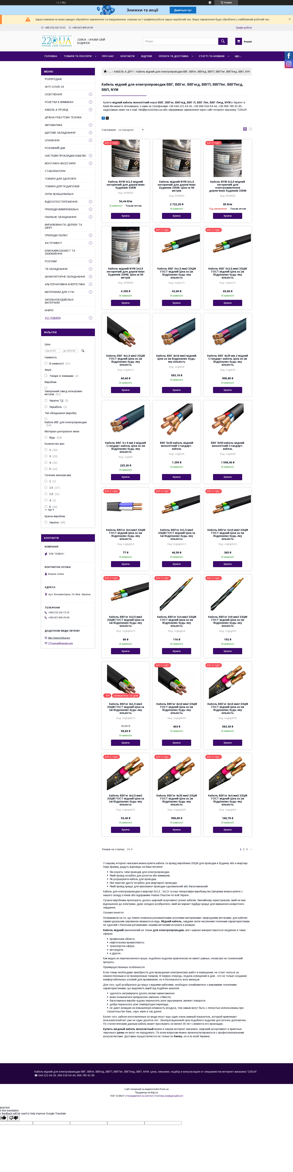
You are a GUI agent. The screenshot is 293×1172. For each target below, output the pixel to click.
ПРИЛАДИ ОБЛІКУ (56, 235)
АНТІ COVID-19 (54, 86)
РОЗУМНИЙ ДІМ (55, 148)
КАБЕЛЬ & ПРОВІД (56, 109)
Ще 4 (51, 509)
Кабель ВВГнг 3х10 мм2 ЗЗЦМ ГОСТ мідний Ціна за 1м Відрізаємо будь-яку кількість (227, 534)
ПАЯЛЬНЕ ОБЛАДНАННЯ (60, 217)
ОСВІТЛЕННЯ (53, 94)
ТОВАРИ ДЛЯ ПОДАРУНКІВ (62, 186)
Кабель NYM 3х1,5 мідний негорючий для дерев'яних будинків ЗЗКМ (126, 184)
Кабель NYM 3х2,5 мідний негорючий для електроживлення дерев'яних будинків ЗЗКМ (227, 186)
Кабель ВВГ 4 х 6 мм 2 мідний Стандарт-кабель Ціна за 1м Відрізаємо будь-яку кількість (125, 447)
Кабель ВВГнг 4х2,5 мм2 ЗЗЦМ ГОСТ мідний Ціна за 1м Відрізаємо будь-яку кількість (125, 800)
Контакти (128, 56)
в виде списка (250, 130)
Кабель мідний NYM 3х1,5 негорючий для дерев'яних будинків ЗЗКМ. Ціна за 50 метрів (177, 186)
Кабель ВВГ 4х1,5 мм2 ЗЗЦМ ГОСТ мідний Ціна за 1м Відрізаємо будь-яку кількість (125, 360)
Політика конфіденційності (169, 1096)
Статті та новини (211, 56)
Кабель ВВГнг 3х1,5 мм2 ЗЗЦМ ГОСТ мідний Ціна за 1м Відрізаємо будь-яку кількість (176, 534)
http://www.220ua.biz (59, 637)
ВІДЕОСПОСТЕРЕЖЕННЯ (61, 201)
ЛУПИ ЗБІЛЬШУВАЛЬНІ (59, 194)
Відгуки (146, 56)
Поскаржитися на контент (139, 1096)
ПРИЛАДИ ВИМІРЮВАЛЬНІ (61, 209)
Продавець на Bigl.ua (146, 1092)
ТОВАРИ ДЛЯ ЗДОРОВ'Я (60, 178)
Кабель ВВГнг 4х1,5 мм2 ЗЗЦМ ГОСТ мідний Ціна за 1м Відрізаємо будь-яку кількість (125, 708)
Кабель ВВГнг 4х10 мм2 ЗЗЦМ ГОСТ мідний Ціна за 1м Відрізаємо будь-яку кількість (176, 708)
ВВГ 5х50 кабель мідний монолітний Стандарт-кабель (227, 445)
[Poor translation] (14, 1118)
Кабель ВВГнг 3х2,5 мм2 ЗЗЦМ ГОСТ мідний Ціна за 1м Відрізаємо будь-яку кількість (125, 621)
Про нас (108, 56)
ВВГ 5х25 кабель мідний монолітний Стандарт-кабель (176, 445)
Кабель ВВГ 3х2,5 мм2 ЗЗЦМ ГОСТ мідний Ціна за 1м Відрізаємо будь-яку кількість (227, 273)
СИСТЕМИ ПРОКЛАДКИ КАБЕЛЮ (65, 155)
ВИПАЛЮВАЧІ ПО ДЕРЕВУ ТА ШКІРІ (63, 226)
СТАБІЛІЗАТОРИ (55, 171)
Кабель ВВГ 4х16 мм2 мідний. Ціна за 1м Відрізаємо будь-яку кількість (176, 358)
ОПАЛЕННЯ (52, 140)
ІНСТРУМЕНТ (53, 243)
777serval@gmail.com (60, 643)
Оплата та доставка (173, 56)
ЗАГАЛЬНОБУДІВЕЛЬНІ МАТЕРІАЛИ (59, 301)
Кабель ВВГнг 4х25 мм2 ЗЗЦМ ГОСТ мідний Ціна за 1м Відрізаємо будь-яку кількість (176, 800)
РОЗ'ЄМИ (51, 261)
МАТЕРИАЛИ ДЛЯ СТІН (59, 291)
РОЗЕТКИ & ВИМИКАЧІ (59, 102)
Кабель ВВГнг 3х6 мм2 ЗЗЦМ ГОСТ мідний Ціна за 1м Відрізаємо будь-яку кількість (227, 621)
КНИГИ (49, 310)
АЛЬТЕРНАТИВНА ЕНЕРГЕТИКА (65, 284)
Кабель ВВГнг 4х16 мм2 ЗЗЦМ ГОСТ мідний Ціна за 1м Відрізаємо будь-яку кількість (227, 708)
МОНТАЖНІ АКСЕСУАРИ (60, 163)
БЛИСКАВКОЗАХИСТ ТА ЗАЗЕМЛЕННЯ (60, 252)
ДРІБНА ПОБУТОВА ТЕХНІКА (63, 117)
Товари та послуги (78, 56)
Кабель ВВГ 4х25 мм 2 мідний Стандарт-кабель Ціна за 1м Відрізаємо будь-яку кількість (227, 360)
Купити (125, 216)
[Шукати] (223, 41)
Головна (50, 56)
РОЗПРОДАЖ (53, 79)
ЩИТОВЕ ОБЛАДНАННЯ (60, 132)
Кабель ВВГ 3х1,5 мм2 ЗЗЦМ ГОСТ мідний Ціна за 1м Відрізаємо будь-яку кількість (176, 273)
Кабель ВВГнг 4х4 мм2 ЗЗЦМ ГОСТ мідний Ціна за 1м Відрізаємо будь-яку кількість (227, 800)
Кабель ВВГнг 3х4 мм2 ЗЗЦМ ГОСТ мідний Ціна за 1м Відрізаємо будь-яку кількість (176, 621)
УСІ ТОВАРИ (53, 317)
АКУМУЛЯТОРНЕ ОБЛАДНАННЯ (65, 276)
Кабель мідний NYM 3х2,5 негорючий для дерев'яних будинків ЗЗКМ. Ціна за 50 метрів (126, 273)
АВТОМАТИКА (53, 125)
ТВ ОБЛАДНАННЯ (56, 268)
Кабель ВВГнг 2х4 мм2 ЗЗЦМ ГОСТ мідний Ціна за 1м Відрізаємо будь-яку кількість (125, 534)
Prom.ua (164, 1089)
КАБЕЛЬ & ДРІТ (124, 71)
